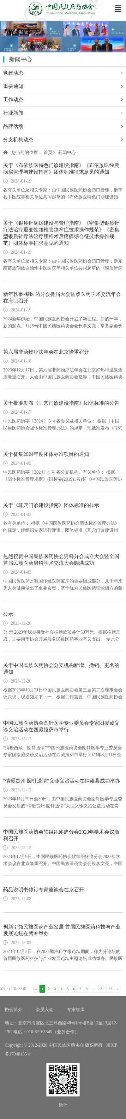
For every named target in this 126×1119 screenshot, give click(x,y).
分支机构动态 (63, 140)
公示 (8, 614)
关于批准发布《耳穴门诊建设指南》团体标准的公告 (61, 403)
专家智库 (76, 1009)
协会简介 (13, 1009)
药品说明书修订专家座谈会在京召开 (43, 889)
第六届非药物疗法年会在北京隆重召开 (46, 352)
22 (110, 989)
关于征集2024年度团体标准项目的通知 (46, 454)
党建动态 (63, 73)
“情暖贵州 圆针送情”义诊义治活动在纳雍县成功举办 (61, 780)
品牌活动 (63, 126)
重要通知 (63, 86)
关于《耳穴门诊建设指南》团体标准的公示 (51, 505)
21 (102, 989)
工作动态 (63, 100)
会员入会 (44, 1009)
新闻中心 (67, 152)
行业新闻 (63, 113)
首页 (48, 152)
